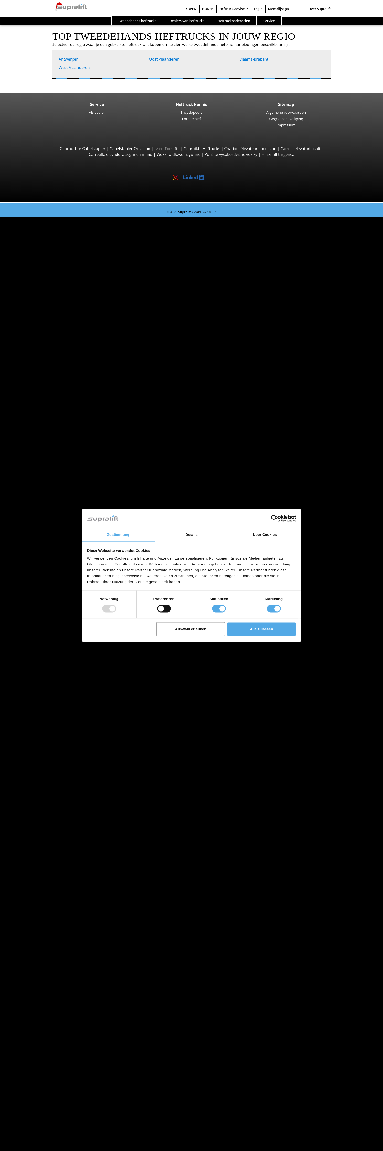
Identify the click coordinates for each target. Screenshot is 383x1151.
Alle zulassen (261, 629)
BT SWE (46, 466)
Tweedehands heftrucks (137, 20)
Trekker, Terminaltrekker (51, 566)
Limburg (36, 622)
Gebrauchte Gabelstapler (82, 148)
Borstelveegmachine (47, 991)
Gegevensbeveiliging (286, 118)
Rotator (36, 918)
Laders (35, 974)
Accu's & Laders (34, 963)
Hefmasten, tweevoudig (50, 946)
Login (258, 8)
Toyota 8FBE (50, 253)
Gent (33, 695)
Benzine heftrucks (45, 773)
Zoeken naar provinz (38, 605)
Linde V (46, 527)
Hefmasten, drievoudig (50, 952)
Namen (36, 639)
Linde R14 (48, 488)
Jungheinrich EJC (54, 449)
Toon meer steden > (47, 700)
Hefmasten (30, 935)
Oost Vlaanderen (164, 59)
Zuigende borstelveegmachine (56, 996)
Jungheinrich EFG (54, 242)
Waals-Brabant (42, 656)
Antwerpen (69, 59)
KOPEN (191, 8)
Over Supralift (320, 8)
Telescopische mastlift (49, 1030)
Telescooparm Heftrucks (51, 332)
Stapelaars (38, 443)
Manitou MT (50, 337)
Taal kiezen (20, 1145)
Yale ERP (46, 259)
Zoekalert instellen (36, 1047)
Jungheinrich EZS (54, 583)
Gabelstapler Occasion (129, 148)
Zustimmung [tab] (118, 534)
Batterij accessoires (46, 980)
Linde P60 (48, 594)
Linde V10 (48, 550)
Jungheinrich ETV (54, 499)
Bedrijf (26, 1086)
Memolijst (278, 8)
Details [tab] (191, 534)
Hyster (35, 717)
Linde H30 (48, 281)
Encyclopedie (191, 112)
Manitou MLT (51, 348)
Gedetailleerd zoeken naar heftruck (52, 795)
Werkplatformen (34, 1013)
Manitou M (49, 315)
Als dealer (97, 112)
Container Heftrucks (47, 359)
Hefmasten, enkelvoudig (51, 941)
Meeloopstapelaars (46, 399)
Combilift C (49, 376)
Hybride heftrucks (45, 778)
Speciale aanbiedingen (40, 807)
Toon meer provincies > (50, 667)
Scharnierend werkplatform (54, 1019)
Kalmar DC (48, 292)
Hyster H (47, 298)
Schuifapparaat (43, 913)
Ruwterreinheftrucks (48, 309)
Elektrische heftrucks (48, 762)
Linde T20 (48, 432)
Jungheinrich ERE (54, 410)
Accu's (35, 968)
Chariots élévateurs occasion (250, 148)
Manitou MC (50, 320)
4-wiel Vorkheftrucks (47, 270)
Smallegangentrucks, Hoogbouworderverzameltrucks (77, 561)
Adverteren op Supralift (41, 1103)
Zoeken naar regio (36, 672)
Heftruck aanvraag (36, 790)
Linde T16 (48, 421)
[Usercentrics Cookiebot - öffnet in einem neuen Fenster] (274, 518)
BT (31, 711)
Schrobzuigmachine (47, 1002)
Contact (26, 1092)
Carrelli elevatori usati (300, 148)
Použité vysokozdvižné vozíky (230, 154)
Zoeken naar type (35, 225)
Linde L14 (48, 460)
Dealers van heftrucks (187, 20)
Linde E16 (48, 248)
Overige (36, 929)
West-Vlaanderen (74, 67)
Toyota (35, 740)
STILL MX (47, 494)
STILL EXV (47, 455)
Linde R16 (48, 505)
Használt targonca (278, 154)
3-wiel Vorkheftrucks (47, 231)
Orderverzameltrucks (48, 522)
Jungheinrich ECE (54, 533)
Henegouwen (41, 617)
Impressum (286, 125)
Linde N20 (48, 544)
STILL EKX (47, 538)
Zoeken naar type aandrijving (46, 751)
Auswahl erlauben (190, 629)
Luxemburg (39, 633)
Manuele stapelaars (47, 784)
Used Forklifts (166, 148)
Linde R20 (48, 510)
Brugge (35, 684)
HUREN (208, 8)
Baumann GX (51, 382)
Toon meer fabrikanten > (51, 745)
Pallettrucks (40, 404)
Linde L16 (48, 471)
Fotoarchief (191, 118)
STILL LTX (47, 572)
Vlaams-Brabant (253, 59)
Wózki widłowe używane (178, 154)
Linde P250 (49, 577)
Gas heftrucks (41, 767)
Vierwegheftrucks (45, 393)
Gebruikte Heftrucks (201, 148)
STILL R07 (47, 589)
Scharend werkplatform (50, 1024)
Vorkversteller (42, 924)
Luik (33, 628)
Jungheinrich (40, 723)
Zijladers (37, 371)
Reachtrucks (40, 482)
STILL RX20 (49, 237)
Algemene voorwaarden (286, 112)
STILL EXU (48, 415)
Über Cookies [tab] (265, 534)
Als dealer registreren (38, 1133)
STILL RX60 (49, 287)
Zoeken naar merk (36, 706)
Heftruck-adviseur (233, 8)
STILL (34, 734)
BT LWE (46, 426)
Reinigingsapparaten (38, 985)
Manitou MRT (51, 343)
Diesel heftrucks (43, 756)
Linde (34, 728)
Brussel (36, 689)
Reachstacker (41, 365)
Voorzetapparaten (36, 907)
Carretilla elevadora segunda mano (120, 154)
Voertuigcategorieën (38, 801)
